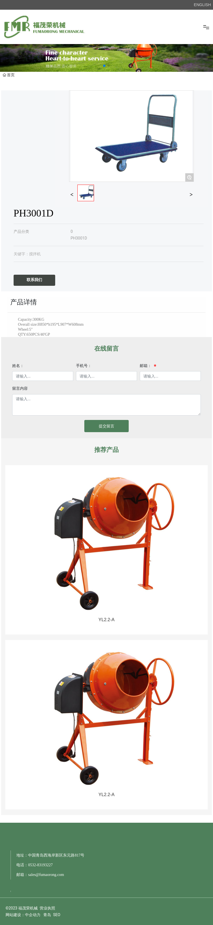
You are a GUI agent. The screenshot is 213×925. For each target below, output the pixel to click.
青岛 (47, 915)
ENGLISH (202, 4)
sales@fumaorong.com (46, 875)
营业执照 (47, 908)
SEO (56, 915)
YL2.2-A (106, 619)
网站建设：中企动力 (23, 915)
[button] (104, 66)
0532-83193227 (40, 865)
